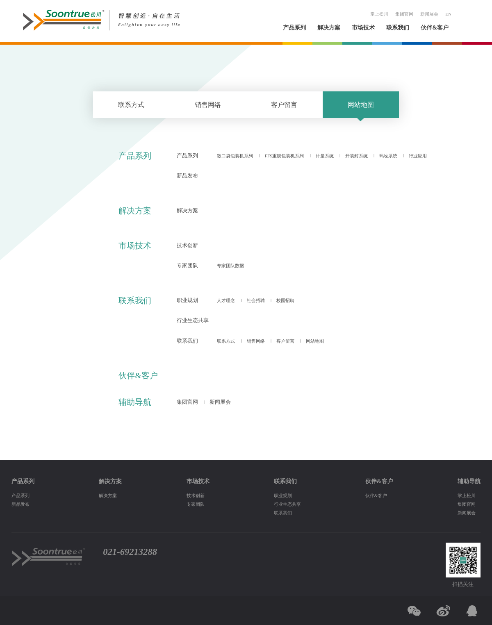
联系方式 (131, 104)
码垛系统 (388, 155)
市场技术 (363, 27)
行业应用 (418, 155)
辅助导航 (134, 402)
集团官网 (404, 13)
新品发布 (187, 176)
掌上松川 (379, 13)
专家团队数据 (230, 265)
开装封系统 (356, 155)
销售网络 (208, 104)
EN (448, 13)
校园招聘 (285, 300)
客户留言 (284, 104)
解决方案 (328, 27)
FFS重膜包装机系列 (284, 155)
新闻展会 (429, 13)
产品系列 (294, 27)
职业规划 (187, 300)
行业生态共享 (193, 320)
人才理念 (226, 300)
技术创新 (187, 245)
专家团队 (187, 265)
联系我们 (397, 27)
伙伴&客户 (435, 27)
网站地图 (361, 104)
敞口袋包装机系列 (235, 155)
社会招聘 (256, 300)
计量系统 (325, 155)
